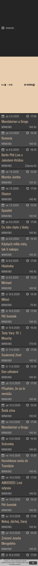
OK (33, 563)
